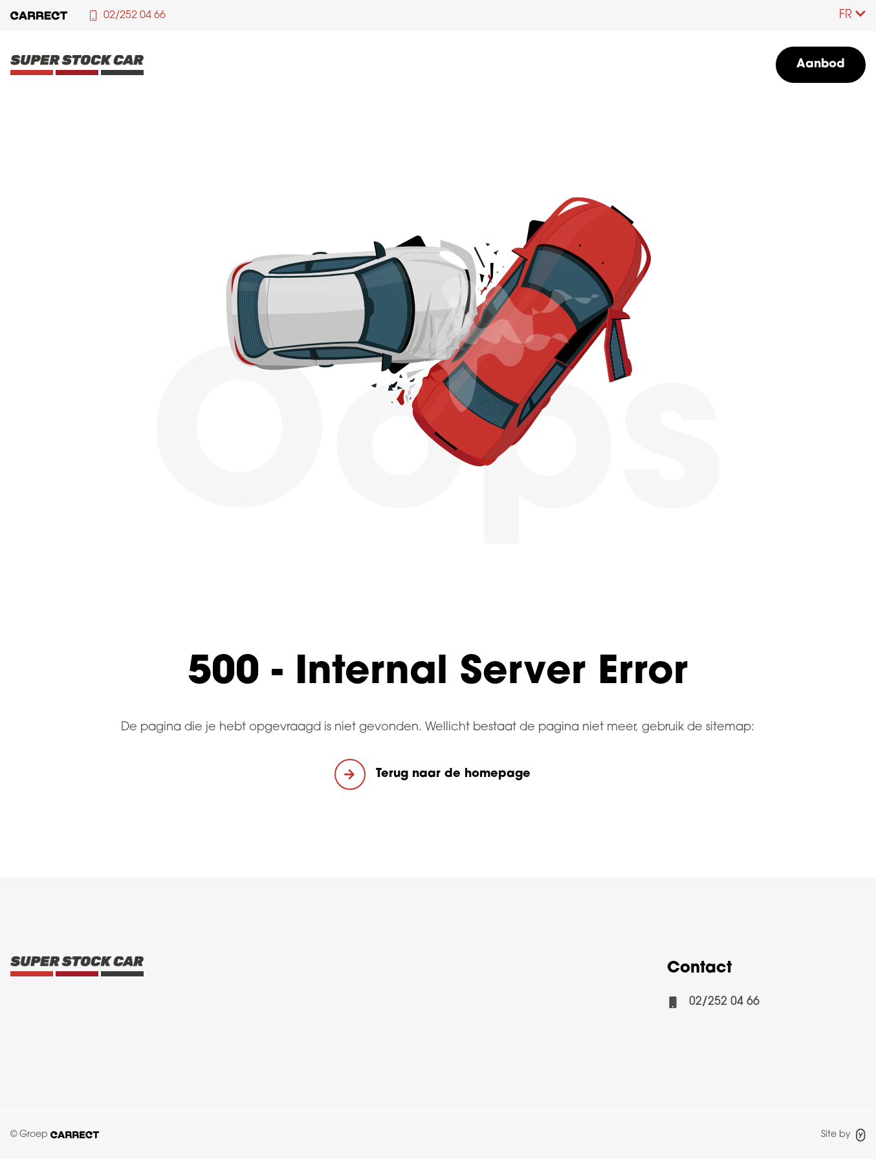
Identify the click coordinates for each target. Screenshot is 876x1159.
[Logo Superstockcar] (77, 64)
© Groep (54, 1135)
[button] (437, 774)
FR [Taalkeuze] (852, 15)
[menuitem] (821, 65)
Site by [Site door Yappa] (843, 1135)
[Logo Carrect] (77, 970)
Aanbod (820, 64)
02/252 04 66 (724, 1002)
